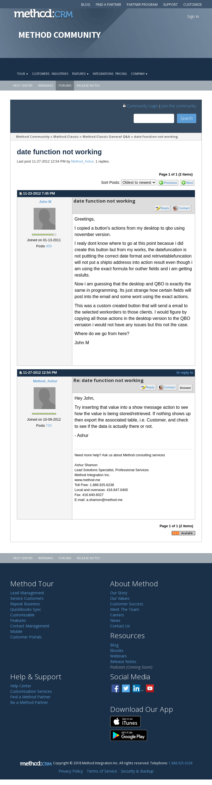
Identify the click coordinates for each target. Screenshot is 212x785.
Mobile (16, 631)
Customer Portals (26, 637)
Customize (192, 4)
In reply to (185, 373)
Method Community (32, 136)
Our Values (119, 598)
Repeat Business (25, 603)
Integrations (103, 74)
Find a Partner (108, 4)
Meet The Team (124, 609)
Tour (22, 74)
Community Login (140, 105)
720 (49, 426)
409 (49, 246)
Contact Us (120, 625)
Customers (40, 74)
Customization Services (31, 691)
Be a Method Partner (29, 702)
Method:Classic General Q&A (106, 136)
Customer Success (126, 603)
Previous (170, 182)
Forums (65, 85)
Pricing (121, 74)
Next (189, 182)
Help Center (23, 85)
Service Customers (27, 598)
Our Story (118, 592)
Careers (117, 614)
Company (139, 74)
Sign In (193, 16)
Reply (165, 208)
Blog (85, 4)
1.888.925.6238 (180, 763)
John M (45, 202)
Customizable (22, 614)
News (115, 620)
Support (170, 4)
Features (80, 74)
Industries (60, 74)
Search (187, 118)
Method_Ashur (82, 161)
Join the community (178, 105)
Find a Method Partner (30, 696)
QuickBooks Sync (25, 609)
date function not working (156, 136)
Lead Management (27, 592)
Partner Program (142, 4)
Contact (184, 208)
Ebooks (116, 650)
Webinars (45, 85)
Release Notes (88, 85)
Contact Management (29, 625)
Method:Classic (66, 136)
